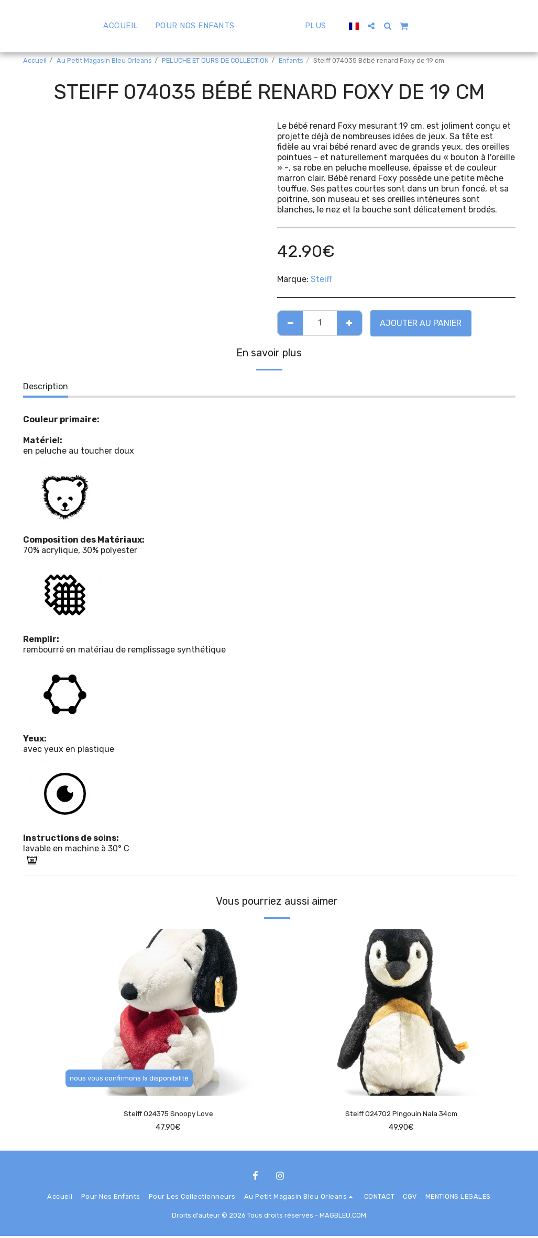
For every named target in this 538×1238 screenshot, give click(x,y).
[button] (400, 26)
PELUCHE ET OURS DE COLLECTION (215, 60)
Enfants (291, 60)
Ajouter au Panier (421, 323)
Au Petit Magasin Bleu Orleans (104, 60)
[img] (168, 1012)
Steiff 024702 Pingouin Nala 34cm (401, 1114)
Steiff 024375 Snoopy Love (168, 1114)
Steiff (321, 279)
